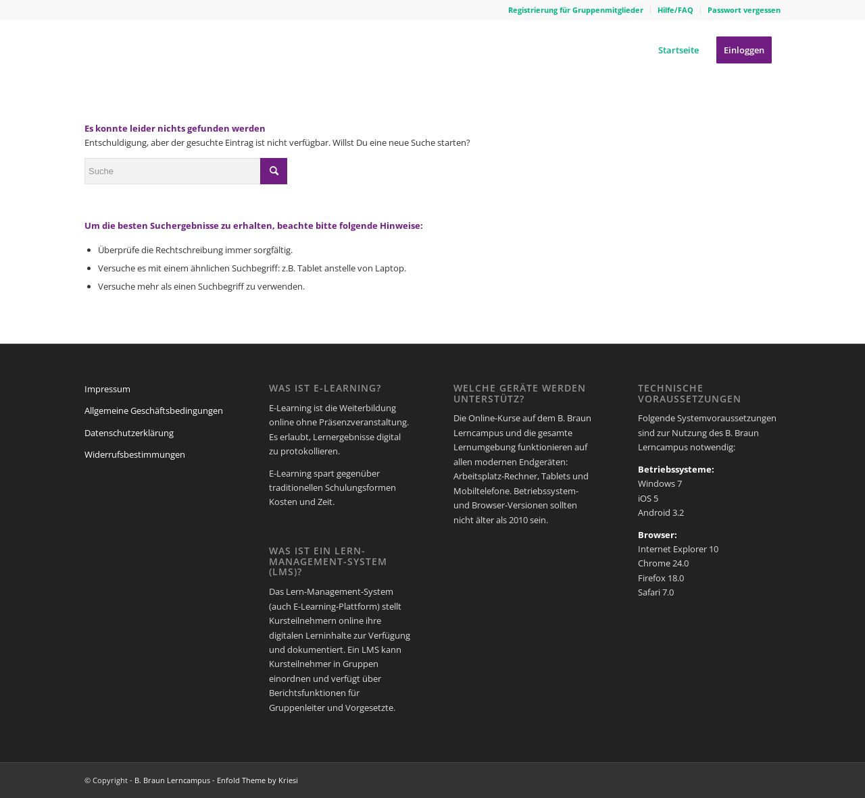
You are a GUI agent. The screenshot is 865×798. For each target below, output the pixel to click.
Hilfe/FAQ (675, 10)
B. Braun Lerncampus (172, 780)
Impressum (107, 389)
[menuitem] (576, 10)
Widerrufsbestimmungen (134, 454)
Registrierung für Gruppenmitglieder (575, 10)
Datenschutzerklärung (129, 433)
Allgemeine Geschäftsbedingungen (153, 410)
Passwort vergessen (744, 10)
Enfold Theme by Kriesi (257, 780)
